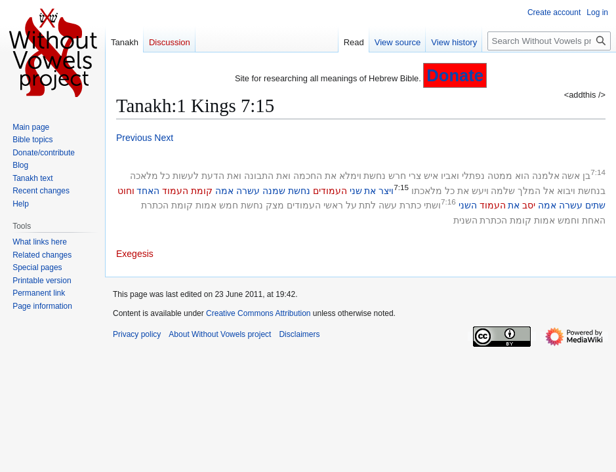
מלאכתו (426, 191)
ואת (283, 175)
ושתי (432, 205)
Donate (454, 75)
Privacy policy (137, 334)
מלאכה (144, 175)
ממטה (499, 175)
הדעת (212, 175)
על (351, 205)
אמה (224, 191)
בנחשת (592, 191)
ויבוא (566, 191)
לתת (367, 205)
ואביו (450, 175)
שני (356, 191)
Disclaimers (299, 334)
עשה (388, 205)
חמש (228, 205)
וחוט (125, 191)
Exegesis (135, 253)
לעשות (186, 175)
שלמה (503, 191)
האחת (594, 220)
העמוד (175, 191)
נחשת (374, 175)
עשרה (248, 191)
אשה (571, 175)
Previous (134, 137)
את (331, 175)
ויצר (386, 191)
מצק (275, 205)
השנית (465, 220)
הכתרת (155, 205)
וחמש (568, 220)
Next (163, 137)
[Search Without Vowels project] (549, 40)
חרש (397, 175)
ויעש (480, 191)
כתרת (410, 205)
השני (468, 205)
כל (165, 175)
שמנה (273, 191)
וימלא (350, 175)
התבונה (259, 175)
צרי (415, 175)
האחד (147, 191)
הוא (522, 175)
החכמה (307, 175)
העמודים (330, 191)
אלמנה (546, 175)
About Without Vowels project (220, 334)
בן (586, 175)
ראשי (333, 205)
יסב (528, 205)
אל (548, 191)
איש (431, 175)
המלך (529, 191)
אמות (205, 205)
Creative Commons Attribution (258, 313)
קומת (202, 191)
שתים (595, 205)
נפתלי (473, 175)
